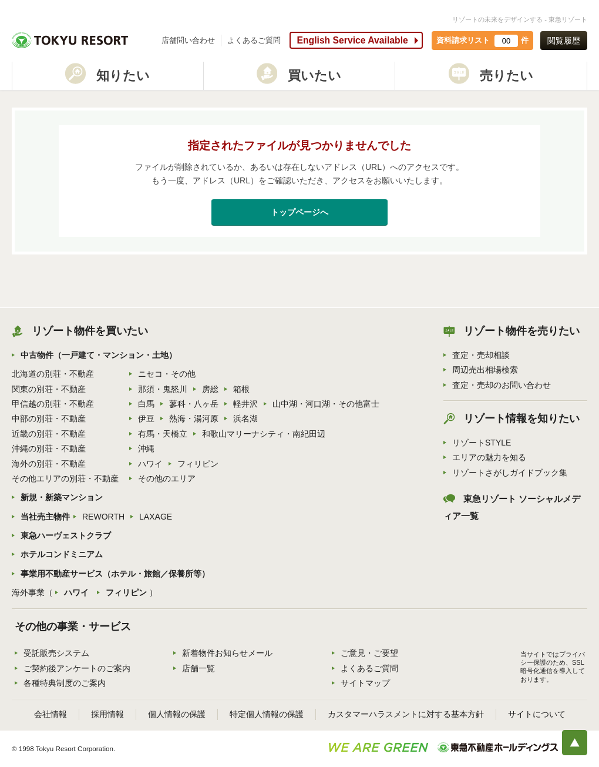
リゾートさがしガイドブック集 (509, 472)
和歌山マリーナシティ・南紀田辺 (263, 433)
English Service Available (352, 40)
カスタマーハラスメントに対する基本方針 (406, 714)
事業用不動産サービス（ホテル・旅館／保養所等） (115, 573)
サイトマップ (365, 683)
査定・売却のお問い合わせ (501, 385)
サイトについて (537, 714)
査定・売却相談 (481, 355)
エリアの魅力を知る (489, 457)
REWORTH (103, 516)
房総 (210, 389)
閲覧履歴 (563, 40)
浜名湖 (245, 418)
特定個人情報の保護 (267, 714)
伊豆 (146, 418)
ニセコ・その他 (167, 374)
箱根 (241, 389)
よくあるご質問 (254, 40)
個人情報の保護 (177, 714)
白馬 (146, 403)
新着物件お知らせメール (227, 653)
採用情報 (107, 714)
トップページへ (299, 212)
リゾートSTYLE (481, 442)
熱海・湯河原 (193, 418)
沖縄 (146, 448)
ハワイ (150, 463)
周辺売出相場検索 (485, 369)
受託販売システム (56, 653)
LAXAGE (155, 516)
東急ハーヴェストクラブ (66, 535)
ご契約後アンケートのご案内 (76, 668)
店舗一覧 (198, 668)
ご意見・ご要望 (369, 653)
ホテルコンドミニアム (62, 554)
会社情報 (50, 714)
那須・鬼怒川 (162, 389)
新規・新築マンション (62, 497)
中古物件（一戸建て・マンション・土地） (99, 355)
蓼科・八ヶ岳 (193, 403)
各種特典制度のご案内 (64, 683)
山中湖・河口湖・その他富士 (325, 403)
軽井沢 (245, 403)
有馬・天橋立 (162, 433)
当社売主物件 (45, 516)
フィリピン (197, 463)
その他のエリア (167, 478)
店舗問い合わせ (188, 40)
